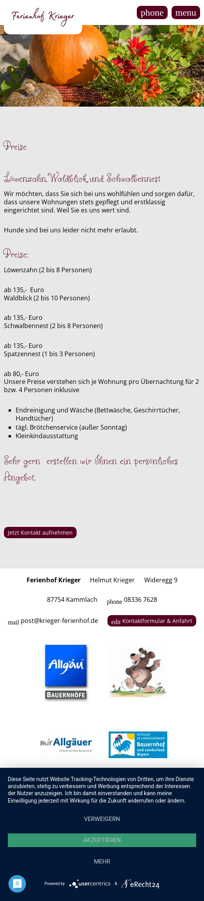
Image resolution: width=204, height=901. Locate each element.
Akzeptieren (102, 840)
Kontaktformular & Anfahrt (151, 621)
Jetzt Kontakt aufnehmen (40, 532)
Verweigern (102, 818)
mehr (102, 861)
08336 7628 (132, 599)
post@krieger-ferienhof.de (53, 620)
